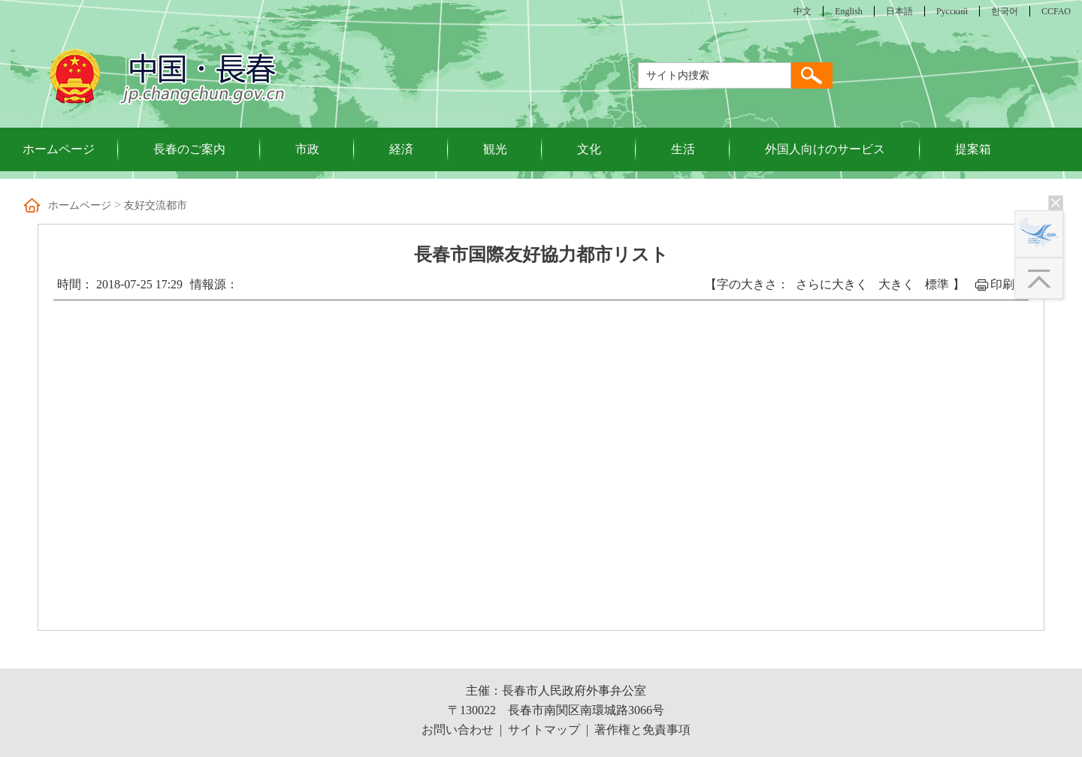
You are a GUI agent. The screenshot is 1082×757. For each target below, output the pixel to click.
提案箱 (973, 149)
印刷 (1002, 284)
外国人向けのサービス (825, 149)
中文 (802, 11)
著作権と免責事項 (642, 729)
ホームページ (59, 149)
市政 (307, 149)
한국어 (1004, 11)
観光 (495, 149)
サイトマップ (544, 729)
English (849, 11)
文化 (589, 149)
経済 (401, 149)
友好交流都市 (155, 205)
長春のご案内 (189, 149)
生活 (683, 149)
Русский (952, 11)
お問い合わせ (458, 729)
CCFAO (1056, 11)
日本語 (899, 11)
